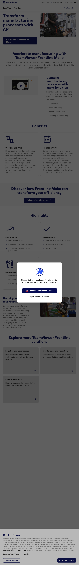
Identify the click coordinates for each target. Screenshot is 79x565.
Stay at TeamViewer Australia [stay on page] (39, 296)
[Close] (60, 264)
